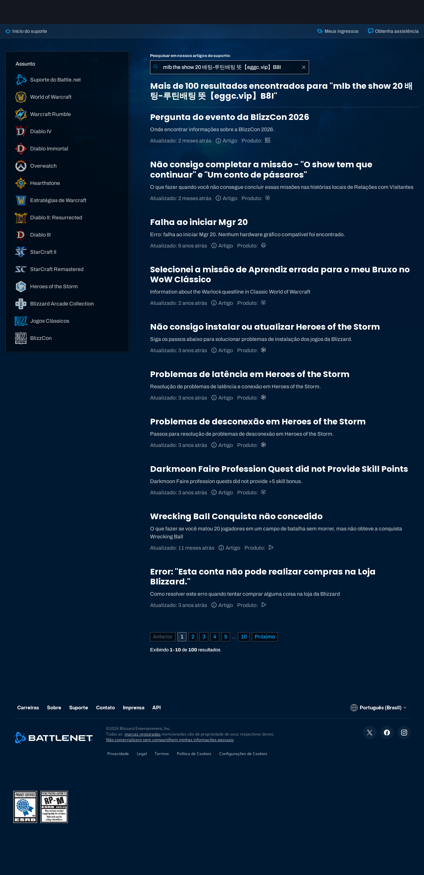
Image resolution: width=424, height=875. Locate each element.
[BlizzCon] (268, 140)
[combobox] (229, 67)
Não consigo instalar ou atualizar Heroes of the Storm (265, 327)
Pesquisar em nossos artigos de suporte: (190, 55)
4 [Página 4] (214, 636)
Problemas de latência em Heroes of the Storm (249, 374)
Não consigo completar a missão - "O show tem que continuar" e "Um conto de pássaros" (261, 169)
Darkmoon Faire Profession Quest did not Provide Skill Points (279, 469)
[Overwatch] (264, 245)
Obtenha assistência (393, 31)
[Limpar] (303, 67)
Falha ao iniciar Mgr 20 (199, 222)
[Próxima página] (265, 636)
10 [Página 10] (244, 636)
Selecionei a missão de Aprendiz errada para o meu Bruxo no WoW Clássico (280, 274)
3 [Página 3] (203, 636)
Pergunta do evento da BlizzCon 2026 (229, 117)
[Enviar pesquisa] (155, 67)
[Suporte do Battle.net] (271, 548)
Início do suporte (26, 31)
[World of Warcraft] (268, 198)
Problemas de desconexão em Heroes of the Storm (258, 421)
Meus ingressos (337, 31)
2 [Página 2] (192, 636)
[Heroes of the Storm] (264, 350)
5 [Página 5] (225, 636)
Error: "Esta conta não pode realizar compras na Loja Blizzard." (263, 576)
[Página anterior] (163, 636)
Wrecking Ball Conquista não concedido (236, 516)
